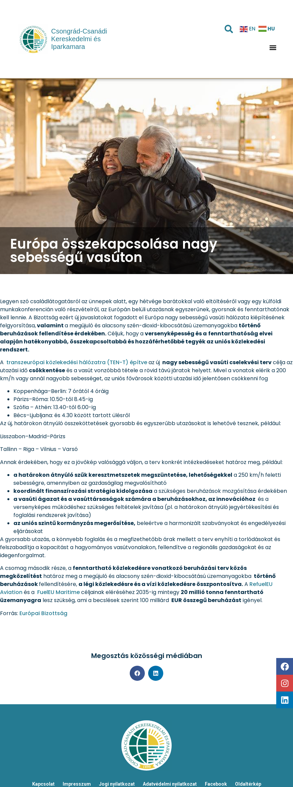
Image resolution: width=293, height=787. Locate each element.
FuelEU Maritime (58, 592)
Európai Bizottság (43, 613)
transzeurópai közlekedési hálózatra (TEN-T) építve (76, 362)
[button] (272, 47)
